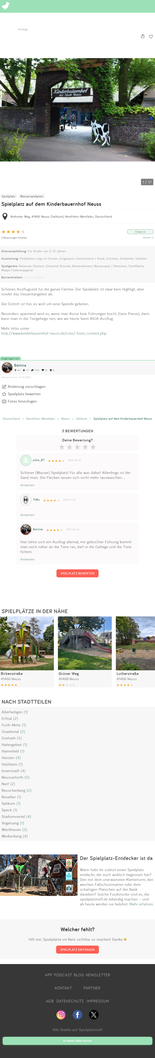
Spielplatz (8, 196)
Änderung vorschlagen (27, 386)
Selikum (81, 419)
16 (44, 370)
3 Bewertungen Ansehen (14, 237)
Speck (7, 809)
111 (26, 370)
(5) (19, 738)
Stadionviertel (13, 816)
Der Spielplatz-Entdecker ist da (116, 858)
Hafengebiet (12, 744)
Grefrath (9, 738)
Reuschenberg (13, 790)
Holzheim (9, 764)
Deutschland (11, 419)
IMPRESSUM (98, 1001)
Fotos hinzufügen (22, 401)
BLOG (79, 974)
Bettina (20, 365)
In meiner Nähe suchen (77, 1040)
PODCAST (63, 974)
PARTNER (92, 988)
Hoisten (8, 757)
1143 (35, 370)
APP (48, 974)
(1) (26, 711)
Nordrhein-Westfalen (40, 419)
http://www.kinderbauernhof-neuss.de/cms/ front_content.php (54, 333)
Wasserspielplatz (31, 196)
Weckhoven (11, 829)
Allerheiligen (12, 711)
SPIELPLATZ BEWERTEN (77, 573)
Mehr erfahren (141, 903)
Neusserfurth (12, 777)
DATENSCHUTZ (70, 1001)
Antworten (27, 485)
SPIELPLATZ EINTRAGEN (77, 949)
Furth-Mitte (11, 724)
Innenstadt (10, 770)
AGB (50, 1001)
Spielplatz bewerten (24, 393)
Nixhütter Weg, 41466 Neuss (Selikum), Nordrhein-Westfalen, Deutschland (61, 216)
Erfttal (7, 718)
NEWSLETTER (98, 974)
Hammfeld (10, 751)
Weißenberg (12, 836)
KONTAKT (63, 988)
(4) (18, 757)
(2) (15, 718)
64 (17, 370)
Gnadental (10, 731)
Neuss (65, 419)
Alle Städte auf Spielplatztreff (77, 1029)
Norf (5, 783)
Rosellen (9, 796)
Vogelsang (10, 822)
